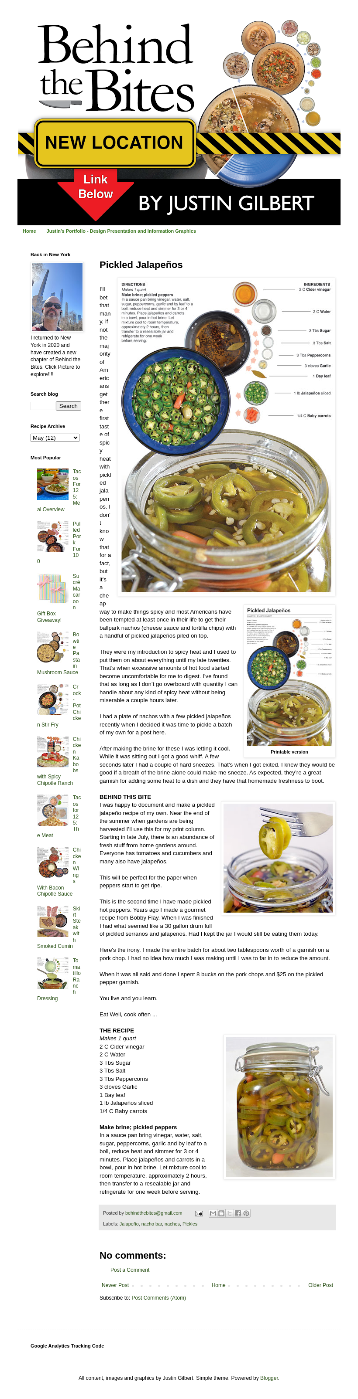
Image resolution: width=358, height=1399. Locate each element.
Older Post (320, 1285)
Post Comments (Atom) (158, 1298)
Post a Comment (129, 1270)
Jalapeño (129, 1223)
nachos (172, 1223)
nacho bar (151, 1223)
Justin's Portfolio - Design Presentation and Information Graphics (121, 231)
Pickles (189, 1223)
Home (29, 231)
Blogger (269, 1378)
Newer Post (115, 1285)
